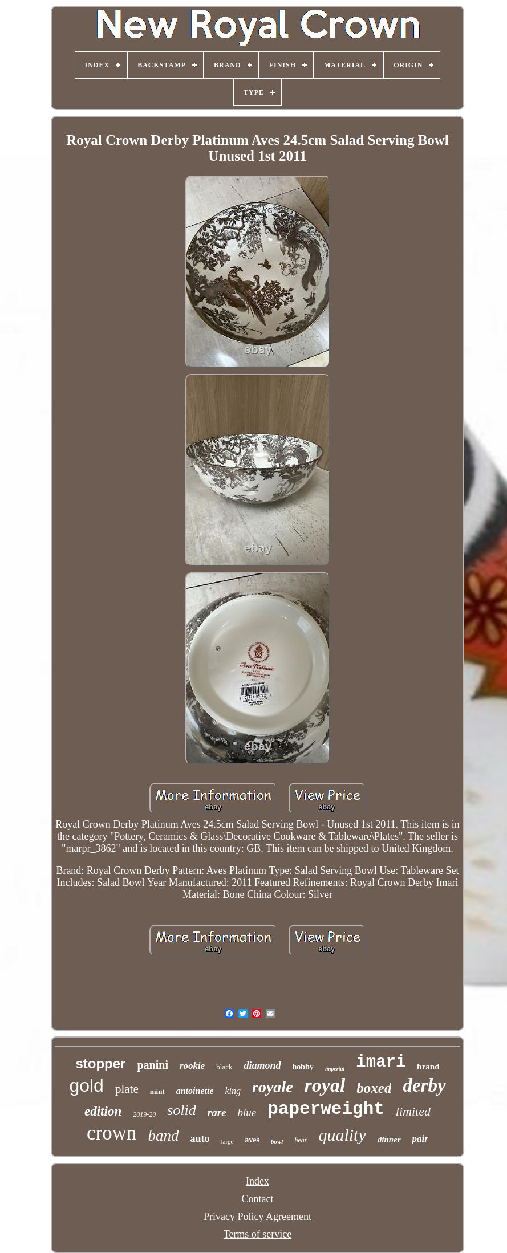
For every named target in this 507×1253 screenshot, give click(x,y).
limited (413, 1111)
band (163, 1135)
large (227, 1141)
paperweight (325, 1109)
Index (257, 1181)
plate (127, 1089)
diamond (262, 1065)
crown (111, 1133)
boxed (373, 1088)
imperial (334, 1068)
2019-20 (144, 1114)
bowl (277, 1141)
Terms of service (258, 1234)
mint (157, 1091)
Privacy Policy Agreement (257, 1216)
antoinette (195, 1091)
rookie (192, 1065)
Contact (258, 1199)
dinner (389, 1139)
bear (300, 1140)
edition (102, 1111)
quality (342, 1134)
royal (325, 1085)
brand (428, 1066)
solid (181, 1110)
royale (272, 1087)
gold (86, 1085)
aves (252, 1140)
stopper (100, 1063)
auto (200, 1138)
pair (420, 1138)
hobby (303, 1067)
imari (380, 1062)
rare (217, 1112)
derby (424, 1085)
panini (152, 1065)
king (233, 1091)
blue (247, 1112)
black (224, 1067)
